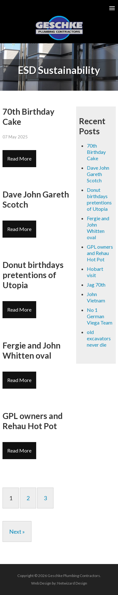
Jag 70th (96, 285)
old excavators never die (99, 338)
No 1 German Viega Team (99, 316)
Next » (17, 531)
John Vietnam (96, 297)
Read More (19, 158)
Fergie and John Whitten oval (98, 227)
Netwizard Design (72, 583)
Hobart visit (95, 272)
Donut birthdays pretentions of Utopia (99, 199)
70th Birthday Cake (96, 152)
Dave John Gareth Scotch (98, 174)
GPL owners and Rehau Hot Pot (100, 253)
